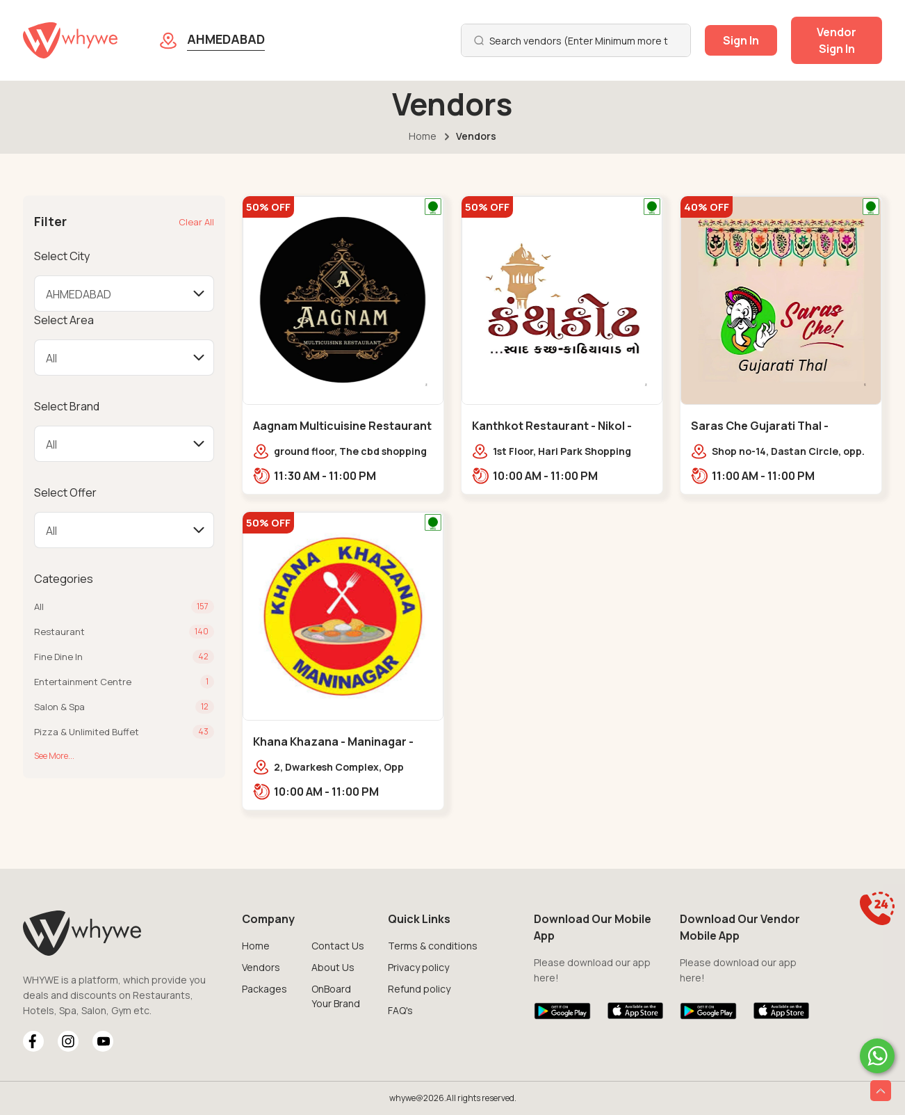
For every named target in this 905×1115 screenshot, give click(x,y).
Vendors (261, 967)
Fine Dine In (58, 656)
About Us (332, 967)
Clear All (196, 222)
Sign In (741, 40)
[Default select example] (124, 293)
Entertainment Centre (82, 681)
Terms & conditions (433, 945)
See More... (54, 756)
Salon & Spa (59, 706)
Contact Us (337, 945)
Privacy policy (418, 967)
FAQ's (400, 1010)
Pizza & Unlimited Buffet (86, 731)
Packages (264, 988)
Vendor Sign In (836, 40)
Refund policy (419, 988)
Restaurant (59, 631)
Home (423, 136)
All (39, 606)
